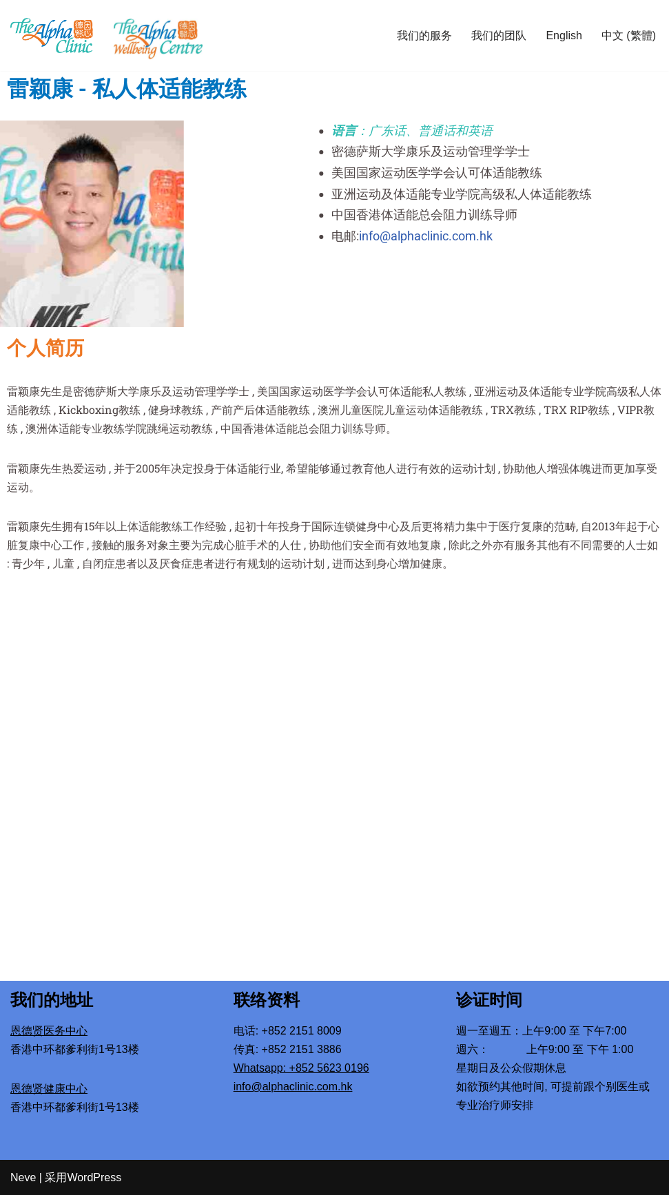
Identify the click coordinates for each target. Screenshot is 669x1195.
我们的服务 (424, 35)
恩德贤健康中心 (49, 1088)
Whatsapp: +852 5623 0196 (301, 1068)
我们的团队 (498, 35)
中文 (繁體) (628, 35)
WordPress (94, 1177)
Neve (23, 1177)
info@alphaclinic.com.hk (456, 236)
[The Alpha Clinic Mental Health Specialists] (51, 35)
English (563, 35)
